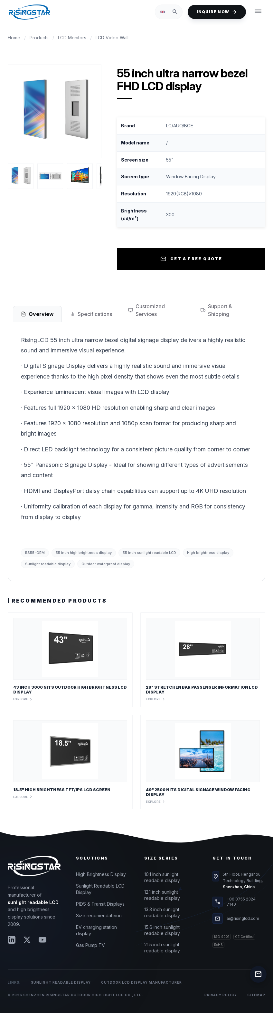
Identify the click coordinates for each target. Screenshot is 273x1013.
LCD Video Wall (112, 37)
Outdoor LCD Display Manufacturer (141, 982)
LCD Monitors (72, 37)
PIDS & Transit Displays (100, 904)
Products (39, 37)
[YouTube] (42, 940)
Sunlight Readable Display (61, 982)
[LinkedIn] (11, 940)
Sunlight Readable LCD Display (100, 889)
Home (14, 37)
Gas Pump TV (90, 945)
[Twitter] (27, 940)
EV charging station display (96, 930)
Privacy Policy (220, 995)
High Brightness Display (101, 874)
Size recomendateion (99, 915)
